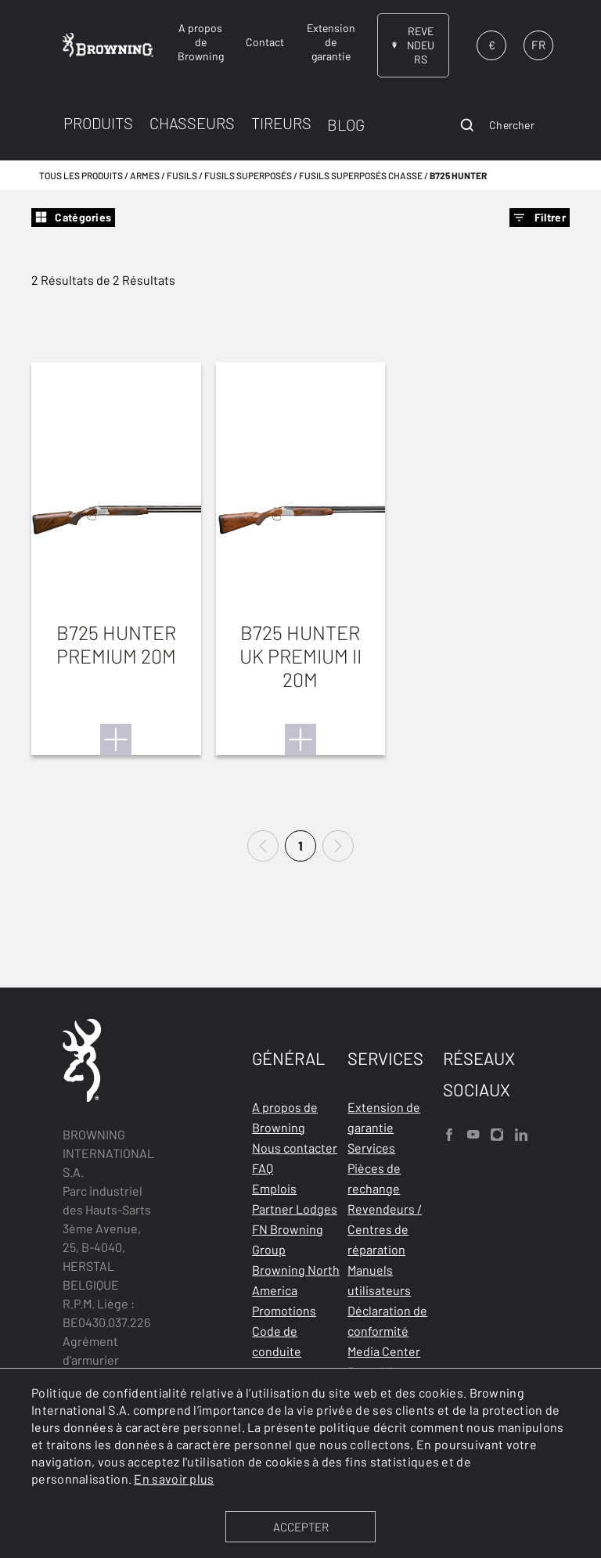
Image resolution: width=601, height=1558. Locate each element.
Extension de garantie (383, 1117)
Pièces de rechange (374, 1178)
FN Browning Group (287, 1239)
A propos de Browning (285, 1117)
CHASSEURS (192, 122)
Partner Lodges (294, 1208)
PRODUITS (98, 122)
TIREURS (281, 122)
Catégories (73, 217)
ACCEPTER (301, 1527)
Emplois (274, 1188)
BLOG (346, 124)
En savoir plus (174, 1478)
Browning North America (296, 1279)
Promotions (284, 1310)
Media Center (383, 1351)
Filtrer (539, 217)
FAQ (262, 1167)
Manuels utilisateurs (379, 1279)
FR (538, 45)
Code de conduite (276, 1340)
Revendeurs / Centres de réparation (384, 1229)
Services (371, 1147)
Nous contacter (294, 1147)
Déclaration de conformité (387, 1320)
